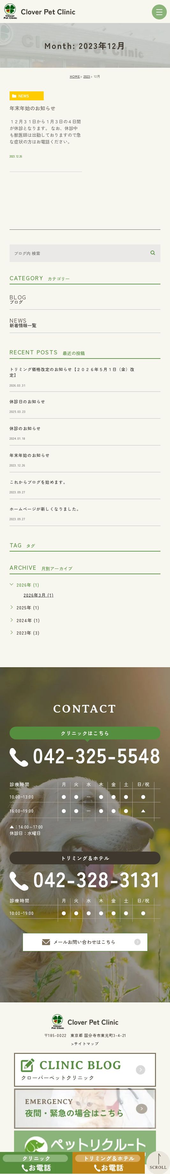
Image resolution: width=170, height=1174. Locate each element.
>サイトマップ (85, 1043)
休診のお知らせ (25, 428)
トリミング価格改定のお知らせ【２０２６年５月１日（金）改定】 (72, 372)
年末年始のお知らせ (32, 108)
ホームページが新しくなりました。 (45, 509)
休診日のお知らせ (27, 401)
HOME (75, 76)
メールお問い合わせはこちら (84, 941)
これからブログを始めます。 (39, 482)
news (23, 95)
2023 (87, 76)
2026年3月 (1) (39, 594)
